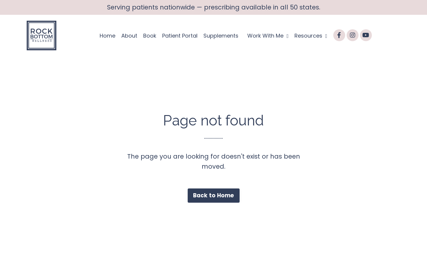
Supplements (220, 35)
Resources (310, 35)
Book (149, 35)
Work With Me (268, 35)
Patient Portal (179, 35)
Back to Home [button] (213, 195)
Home (107, 35)
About (129, 35)
